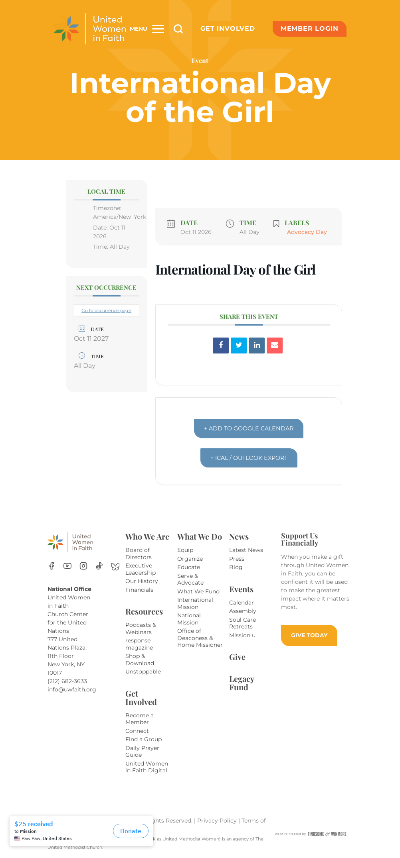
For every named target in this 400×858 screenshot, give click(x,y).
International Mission (195, 603)
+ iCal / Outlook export (249, 457)
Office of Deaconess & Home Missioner (200, 637)
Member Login (310, 28)
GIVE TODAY (309, 635)
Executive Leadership (140, 569)
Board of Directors (138, 553)
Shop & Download (139, 659)
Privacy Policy (217, 820)
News (239, 536)
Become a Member (139, 719)
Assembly (242, 611)
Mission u (242, 635)
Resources (144, 611)
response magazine (139, 644)
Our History (141, 581)
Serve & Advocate (190, 579)
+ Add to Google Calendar (248, 428)
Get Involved (227, 28)
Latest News (246, 550)
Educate (188, 567)
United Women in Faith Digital (146, 767)
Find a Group (143, 739)
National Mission (189, 619)
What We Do (199, 536)
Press (236, 558)
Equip (185, 550)
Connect (137, 730)
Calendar (241, 602)
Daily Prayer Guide (142, 751)
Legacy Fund (241, 682)
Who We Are (147, 536)
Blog (236, 567)
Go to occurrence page (106, 310)
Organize (190, 558)
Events (241, 588)
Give (237, 656)
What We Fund (198, 591)
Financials (139, 589)
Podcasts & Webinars (140, 628)
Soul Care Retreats (242, 623)
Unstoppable (143, 671)
